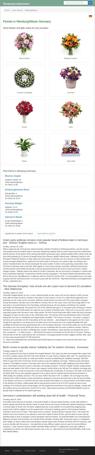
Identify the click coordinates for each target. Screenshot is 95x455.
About (7, 451)
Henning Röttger (13, 203)
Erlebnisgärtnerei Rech (17, 189)
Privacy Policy (30, 451)
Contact (42, 451)
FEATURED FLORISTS (46, 234)
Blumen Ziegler (13, 176)
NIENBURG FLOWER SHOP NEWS (19, 234)
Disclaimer (17, 451)
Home (7, 10)
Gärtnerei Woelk (13, 217)
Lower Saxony (17, 10)
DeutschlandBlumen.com (68, 449)
